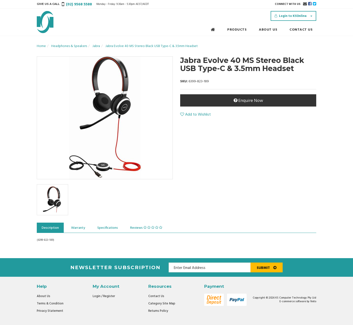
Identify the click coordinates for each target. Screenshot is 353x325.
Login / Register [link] (104, 296)
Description (50, 228)
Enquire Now (248, 100)
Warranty (78, 228)
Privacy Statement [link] (50, 310)
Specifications (107, 228)
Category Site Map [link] (161, 303)
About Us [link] (43, 296)
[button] (195, 114)
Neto (313, 301)
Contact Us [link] (156, 296)
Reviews (146, 228)
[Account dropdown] (293, 16)
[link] (310, 4)
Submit (267, 268)
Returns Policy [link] (158, 310)
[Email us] (305, 4)
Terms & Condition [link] (50, 303)
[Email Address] (210, 267)
